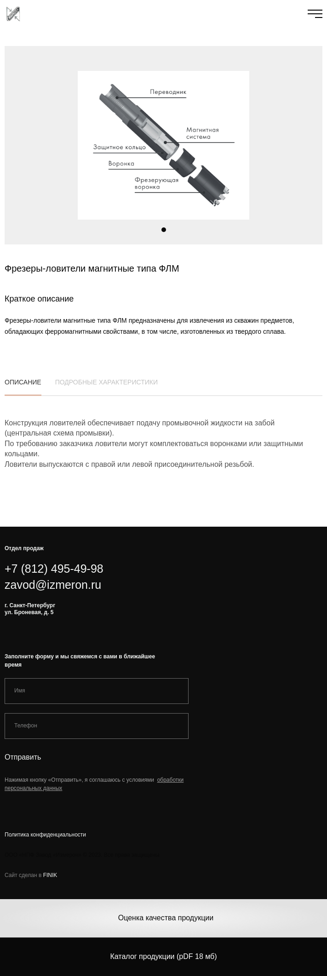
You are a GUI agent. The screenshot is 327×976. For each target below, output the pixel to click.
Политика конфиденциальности (45, 834)
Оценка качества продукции (165, 918)
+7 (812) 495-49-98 (54, 568)
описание (23, 385)
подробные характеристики (106, 385)
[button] (163, 229)
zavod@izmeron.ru (53, 584)
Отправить (23, 757)
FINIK (50, 875)
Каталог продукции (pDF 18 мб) (163, 956)
